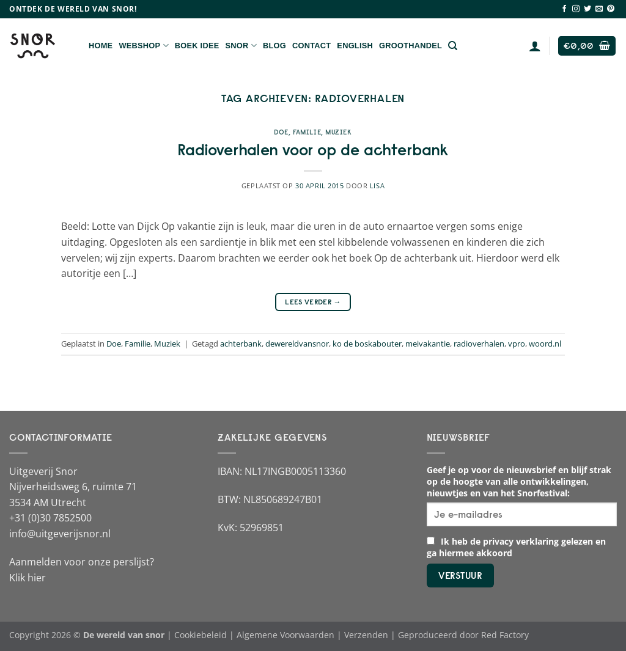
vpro (516, 343)
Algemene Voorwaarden (285, 635)
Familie (307, 132)
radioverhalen (479, 343)
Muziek (338, 132)
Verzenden (366, 635)
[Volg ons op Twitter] (587, 9)
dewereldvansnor (297, 343)
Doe (281, 132)
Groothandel (410, 45)
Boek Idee (197, 45)
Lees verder (313, 301)
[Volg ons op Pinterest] (610, 9)
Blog (274, 45)
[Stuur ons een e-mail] (599, 9)
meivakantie (427, 343)
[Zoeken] (452, 45)
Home (100, 45)
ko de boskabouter (367, 343)
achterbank (241, 343)
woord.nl (545, 343)
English (355, 45)
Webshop (143, 45)
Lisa (377, 185)
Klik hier (27, 577)
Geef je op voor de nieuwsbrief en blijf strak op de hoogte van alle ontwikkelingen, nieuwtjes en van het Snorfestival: (519, 481)
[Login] (535, 45)
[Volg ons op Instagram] (576, 9)
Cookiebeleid (200, 635)
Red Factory (505, 635)
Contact (311, 45)
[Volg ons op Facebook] (564, 9)
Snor (241, 45)
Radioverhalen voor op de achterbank (312, 150)
